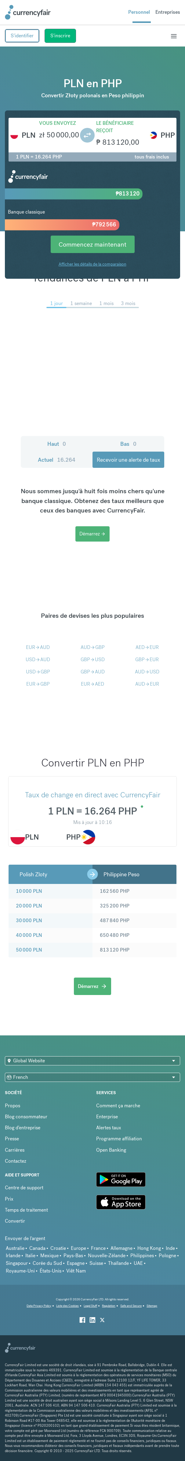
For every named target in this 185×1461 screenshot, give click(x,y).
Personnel (139, 12)
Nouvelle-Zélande (106, 1255)
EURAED (92, 684)
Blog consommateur (26, 1116)
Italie (30, 1255)
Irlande (13, 1255)
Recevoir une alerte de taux (128, 459)
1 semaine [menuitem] (81, 303)
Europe (78, 1248)
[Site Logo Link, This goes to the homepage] (28, 12)
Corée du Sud (47, 1263)
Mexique (49, 1255)
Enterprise (107, 1116)
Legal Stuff (90, 1306)
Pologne (167, 1255)
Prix (9, 1199)
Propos (12, 1105)
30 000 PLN (29, 920)
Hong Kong (149, 1248)
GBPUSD (93, 659)
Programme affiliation (119, 1138)
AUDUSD (147, 672)
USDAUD (38, 659)
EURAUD (38, 647)
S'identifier (22, 35)
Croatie (58, 1248)
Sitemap (152, 1306)
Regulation (108, 1306)
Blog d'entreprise (22, 1127)
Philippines (142, 1255)
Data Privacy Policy (39, 1306)
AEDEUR (147, 647)
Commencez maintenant (92, 244)
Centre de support (24, 1187)
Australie (15, 1248)
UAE (138, 1263)
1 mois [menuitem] (106, 303)
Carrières (14, 1150)
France (98, 1248)
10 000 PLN (29, 891)
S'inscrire (60, 35)
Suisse (96, 1263)
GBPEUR (147, 659)
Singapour (17, 1263)
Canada (37, 1248)
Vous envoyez (57, 123)
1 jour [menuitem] (56, 303)
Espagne (76, 1263)
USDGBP (38, 672)
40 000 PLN (29, 935)
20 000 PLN (29, 906)
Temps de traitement (26, 1210)
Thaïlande (118, 1263)
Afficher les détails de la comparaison (92, 264)
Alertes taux (108, 1127)
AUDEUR (147, 684)
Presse (12, 1138)
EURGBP (38, 684)
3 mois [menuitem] (128, 303)
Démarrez (92, 534)
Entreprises (167, 12)
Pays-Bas (73, 1255)
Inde (170, 1248)
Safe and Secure (131, 1306)
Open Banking (111, 1150)
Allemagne (121, 1248)
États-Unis (50, 1271)
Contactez (15, 1161)
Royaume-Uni (20, 1271)
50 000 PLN (29, 950)
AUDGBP (93, 647)
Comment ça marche (118, 1105)
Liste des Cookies (67, 1306)
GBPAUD (93, 672)
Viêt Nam (76, 1271)
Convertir (15, 1221)
